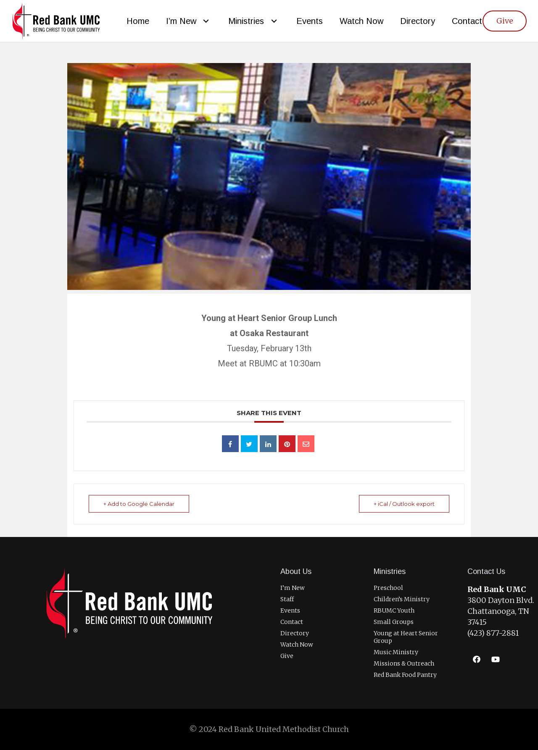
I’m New (292, 588)
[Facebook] (476, 659)
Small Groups (394, 622)
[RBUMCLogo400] (56, 21)
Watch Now (296, 644)
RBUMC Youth (394, 610)
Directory (294, 633)
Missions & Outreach (404, 663)
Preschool (388, 588)
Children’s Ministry (402, 599)
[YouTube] (495, 659)
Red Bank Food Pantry (405, 675)
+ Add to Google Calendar (138, 503)
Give (286, 656)
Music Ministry (396, 652)
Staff (287, 599)
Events (290, 610)
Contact (291, 622)
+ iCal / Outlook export (404, 503)
